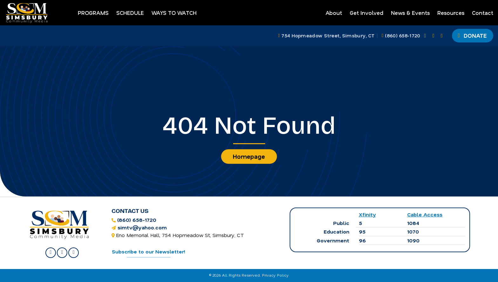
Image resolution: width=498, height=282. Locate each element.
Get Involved (366, 12)
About (334, 12)
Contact (482, 12)
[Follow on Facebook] (426, 35)
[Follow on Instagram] (434, 35)
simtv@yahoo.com (142, 227)
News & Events (410, 12)
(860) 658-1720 (136, 219)
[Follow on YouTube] (443, 35)
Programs (93, 12)
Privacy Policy (275, 275)
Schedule (130, 12)
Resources (450, 12)
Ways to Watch (174, 12)
